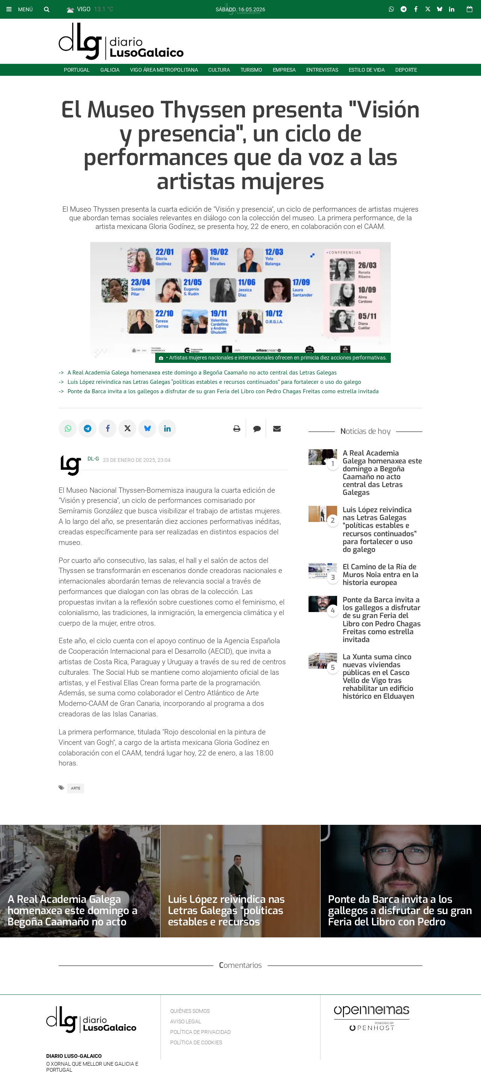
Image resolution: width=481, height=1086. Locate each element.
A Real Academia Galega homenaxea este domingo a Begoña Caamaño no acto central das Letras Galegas (202, 372)
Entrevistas (322, 70)
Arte (75, 788)
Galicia (109, 70)
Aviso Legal (185, 1021)
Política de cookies (196, 1042)
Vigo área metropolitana (164, 70)
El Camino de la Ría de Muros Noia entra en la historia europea (381, 574)
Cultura (219, 70)
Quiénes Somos (190, 1011)
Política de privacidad (200, 1032)
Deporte (406, 70)
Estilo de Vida (367, 70)
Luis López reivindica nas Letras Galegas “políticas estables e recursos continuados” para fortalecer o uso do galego (214, 381)
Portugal (77, 70)
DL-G (93, 459)
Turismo (251, 70)
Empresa (284, 70)
